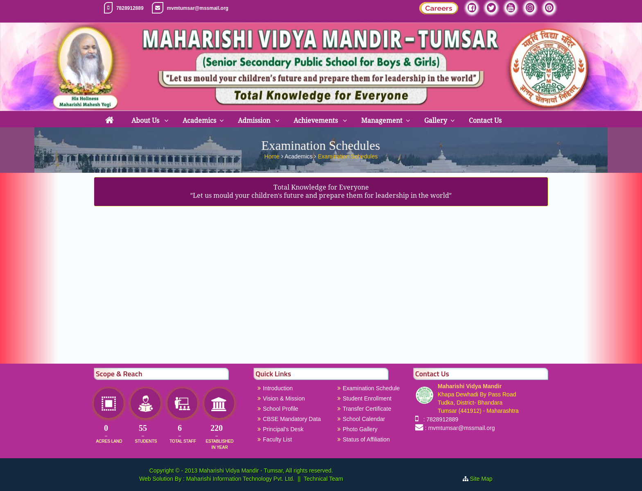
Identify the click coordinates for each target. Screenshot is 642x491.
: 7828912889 (439, 419)
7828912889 (130, 8)
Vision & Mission (284, 398)
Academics (199, 120)
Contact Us (485, 120)
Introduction (278, 388)
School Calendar (364, 419)
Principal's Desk (283, 429)
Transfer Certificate (367, 408)
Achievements (316, 120)
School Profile (280, 408)
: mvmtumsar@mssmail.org (460, 428)
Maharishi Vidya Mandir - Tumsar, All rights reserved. (266, 470)
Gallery (435, 120)
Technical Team (323, 478)
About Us (146, 120)
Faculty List (277, 439)
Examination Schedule (371, 388)
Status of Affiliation (366, 439)
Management (381, 120)
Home (272, 155)
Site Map (484, 478)
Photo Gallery (360, 429)
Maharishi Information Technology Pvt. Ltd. (239, 478)
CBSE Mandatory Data (292, 419)
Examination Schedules (348, 155)
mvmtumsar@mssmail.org (197, 8)
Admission (255, 120)
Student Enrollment (367, 398)
